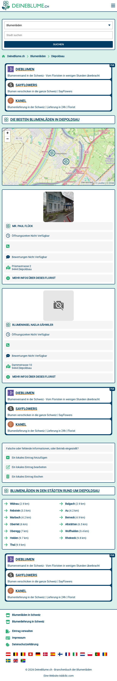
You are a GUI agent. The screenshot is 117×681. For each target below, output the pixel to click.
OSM (111, 183)
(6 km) (19, 524)
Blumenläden (38, 56)
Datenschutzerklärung (25, 644)
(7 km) (19, 531)
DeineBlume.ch (16, 56)
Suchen (58, 44)
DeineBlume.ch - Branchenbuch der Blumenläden (63, 669)
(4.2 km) (72, 510)
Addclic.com (66, 675)
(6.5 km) (76, 524)
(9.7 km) (19, 537)
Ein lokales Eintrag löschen (27, 476)
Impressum (18, 637)
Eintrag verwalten (22, 631)
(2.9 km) (19, 503)
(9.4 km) (77, 531)
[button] (65, 161)
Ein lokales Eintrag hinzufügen (29, 457)
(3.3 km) (20, 510)
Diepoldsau (57, 56)
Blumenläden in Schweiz (26, 614)
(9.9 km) (18, 544)
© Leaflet (99, 183)
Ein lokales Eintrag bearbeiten (29, 467)
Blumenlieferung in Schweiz (28, 621)
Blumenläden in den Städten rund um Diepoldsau (54, 491)
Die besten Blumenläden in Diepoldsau (44, 120)
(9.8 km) (75, 537)
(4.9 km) (75, 517)
